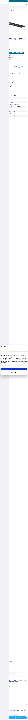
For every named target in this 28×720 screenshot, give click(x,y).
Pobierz (15, 113)
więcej (17, 711)
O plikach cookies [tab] (23, 349)
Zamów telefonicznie (7, 59)
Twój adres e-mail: (5, 703)
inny (3, 69)
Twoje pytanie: (4, 694)
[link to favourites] (23, 4)
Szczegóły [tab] (14, 349)
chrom (8, 66)
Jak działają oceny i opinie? (5, 671)
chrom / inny (15, 66)
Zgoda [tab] (5, 349)
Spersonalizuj (14, 372)
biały (3, 66)
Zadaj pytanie (14, 715)
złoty (8, 69)
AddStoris (16, 97)
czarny (21, 66)
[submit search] (2, 7)
